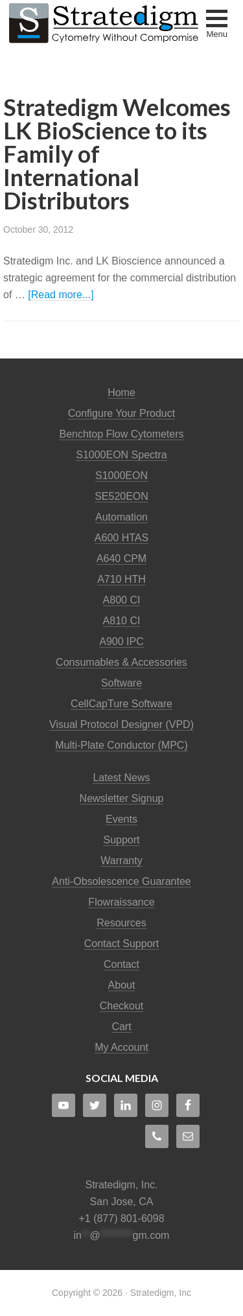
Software (121, 682)
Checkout (122, 1005)
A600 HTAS (121, 537)
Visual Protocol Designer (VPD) (121, 724)
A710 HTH (121, 579)
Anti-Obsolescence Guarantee (121, 881)
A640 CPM (121, 558)
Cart (121, 1026)
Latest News (121, 777)
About (121, 985)
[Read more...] (60, 294)
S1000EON (121, 475)
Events (121, 819)
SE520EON (121, 496)
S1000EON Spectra (121, 454)
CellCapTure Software (121, 703)
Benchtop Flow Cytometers (121, 434)
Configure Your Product (121, 413)
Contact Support (121, 943)
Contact (121, 964)
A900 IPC (121, 641)
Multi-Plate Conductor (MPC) (121, 745)
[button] (217, 25)
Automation (121, 517)
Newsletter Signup (122, 798)
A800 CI (122, 599)
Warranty (121, 860)
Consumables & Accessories (121, 662)
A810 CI (122, 620)
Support (121, 839)
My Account (121, 1047)
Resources (121, 922)
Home (121, 392)
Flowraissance (121, 902)
